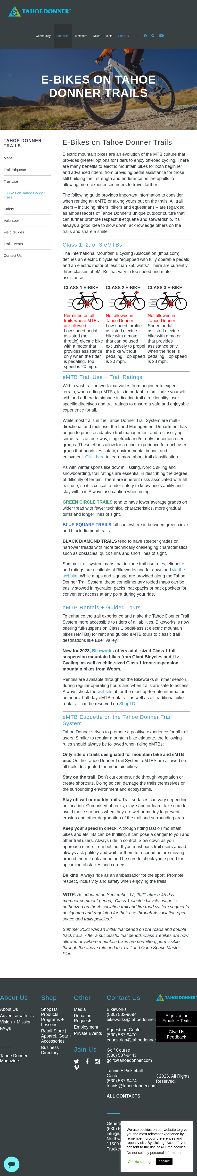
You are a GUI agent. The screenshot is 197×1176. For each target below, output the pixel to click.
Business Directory (50, 1050)
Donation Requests (83, 1018)
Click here (95, 457)
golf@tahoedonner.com (129, 1060)
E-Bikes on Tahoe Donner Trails (24, 195)
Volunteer (11, 220)
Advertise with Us (17, 1015)
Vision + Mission (16, 1022)
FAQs (5, 1028)
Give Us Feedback (176, 1034)
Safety (9, 209)
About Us (9, 1009)
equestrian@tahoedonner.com (136, 1040)
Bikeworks (103, 650)
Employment (86, 1027)
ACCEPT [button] (164, 1161)
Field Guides (14, 232)
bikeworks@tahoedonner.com (135, 1019)
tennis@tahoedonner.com (131, 1085)
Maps (8, 158)
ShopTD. (127, 703)
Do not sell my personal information (154, 1153)
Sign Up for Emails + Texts (176, 1018)
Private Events (88, 1033)
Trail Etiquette (15, 170)
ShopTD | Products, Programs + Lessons (52, 1017)
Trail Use (11, 181)
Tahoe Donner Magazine (13, 1058)
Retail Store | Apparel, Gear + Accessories (56, 1036)
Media (80, 1009)
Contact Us (13, 255)
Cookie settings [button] (140, 1162)
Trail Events (13, 244)
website (105, 691)
